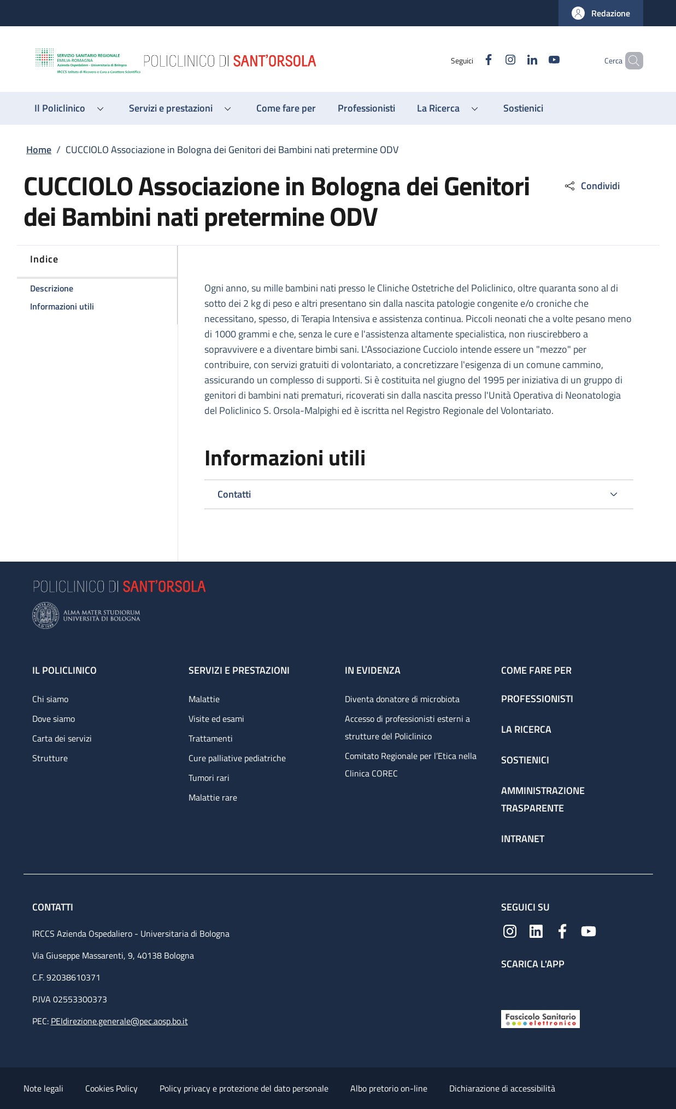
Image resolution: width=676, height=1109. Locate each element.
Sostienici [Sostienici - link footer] (525, 759)
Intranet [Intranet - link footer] (522, 838)
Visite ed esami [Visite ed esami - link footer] (216, 718)
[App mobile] (510, 987)
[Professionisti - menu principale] (366, 108)
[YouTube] (535, 60)
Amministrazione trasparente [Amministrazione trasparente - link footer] (543, 799)
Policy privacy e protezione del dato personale (244, 1088)
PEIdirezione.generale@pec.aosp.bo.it (119, 1021)
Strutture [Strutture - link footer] (50, 757)
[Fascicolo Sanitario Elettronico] (540, 1018)
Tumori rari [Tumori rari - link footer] (209, 777)
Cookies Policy (111, 1088)
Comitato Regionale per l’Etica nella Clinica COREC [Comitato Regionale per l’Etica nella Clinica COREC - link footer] (411, 764)
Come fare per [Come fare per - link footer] (536, 670)
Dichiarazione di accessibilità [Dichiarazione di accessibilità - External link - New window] (502, 1088)
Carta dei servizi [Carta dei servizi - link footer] (62, 738)
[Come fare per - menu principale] (286, 108)
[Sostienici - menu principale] (523, 108)
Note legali (43, 1088)
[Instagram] (492, 60)
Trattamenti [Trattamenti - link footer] (211, 738)
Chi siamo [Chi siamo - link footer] (50, 698)
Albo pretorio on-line (388, 1088)
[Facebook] (470, 60)
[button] (601, 13)
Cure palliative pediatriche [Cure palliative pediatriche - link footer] (237, 757)
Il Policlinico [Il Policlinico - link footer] (64, 670)
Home (38, 149)
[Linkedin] (514, 60)
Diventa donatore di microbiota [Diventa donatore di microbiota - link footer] (402, 698)
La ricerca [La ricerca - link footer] (526, 729)
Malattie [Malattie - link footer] (204, 698)
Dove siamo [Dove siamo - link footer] (53, 718)
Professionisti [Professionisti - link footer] (537, 698)
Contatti (53, 907)
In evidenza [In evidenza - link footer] (373, 670)
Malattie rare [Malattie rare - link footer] (213, 797)
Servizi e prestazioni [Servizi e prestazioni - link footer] (239, 670)
